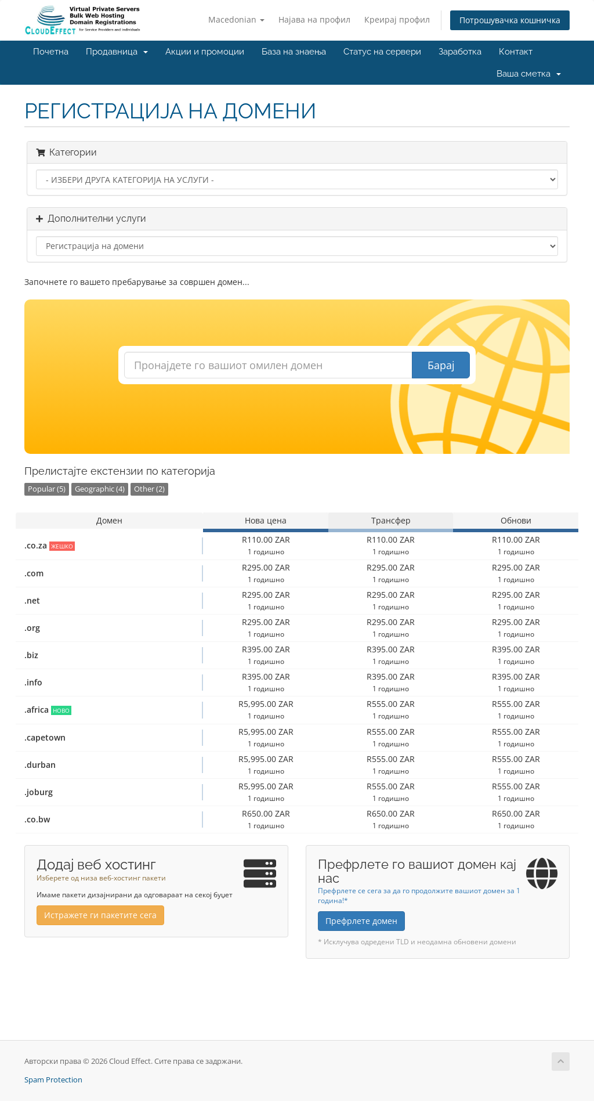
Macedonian (236, 19)
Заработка (460, 51)
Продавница (117, 51)
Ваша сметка (529, 73)
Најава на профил (314, 19)
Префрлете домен (361, 920)
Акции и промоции (204, 51)
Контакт (516, 51)
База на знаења (294, 51)
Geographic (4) (100, 489)
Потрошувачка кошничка (509, 20)
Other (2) (149, 489)
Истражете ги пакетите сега (100, 914)
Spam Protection (53, 1080)
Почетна (50, 51)
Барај (441, 365)
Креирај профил (397, 19)
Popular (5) (47, 489)
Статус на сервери (382, 51)
